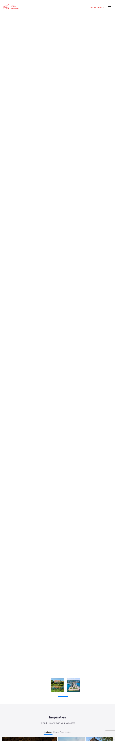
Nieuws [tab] (56, 732)
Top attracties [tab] (65, 732)
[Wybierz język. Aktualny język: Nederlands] (97, 7)
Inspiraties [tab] (48, 732)
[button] (108, 661)
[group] (41, 685)
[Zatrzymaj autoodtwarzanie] (37, 696)
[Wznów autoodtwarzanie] (42, 697)
